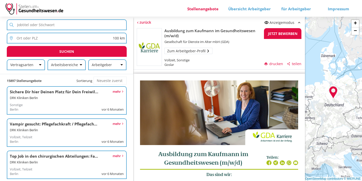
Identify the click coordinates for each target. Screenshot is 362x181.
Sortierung (84, 80)
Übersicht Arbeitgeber (249, 8)
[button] (333, 92)
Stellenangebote (202, 8)
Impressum (338, 8)
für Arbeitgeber (296, 8)
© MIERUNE (352, 178)
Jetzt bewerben (282, 33)
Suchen (66, 51)
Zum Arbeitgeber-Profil (188, 51)
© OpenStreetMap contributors (322, 178)
